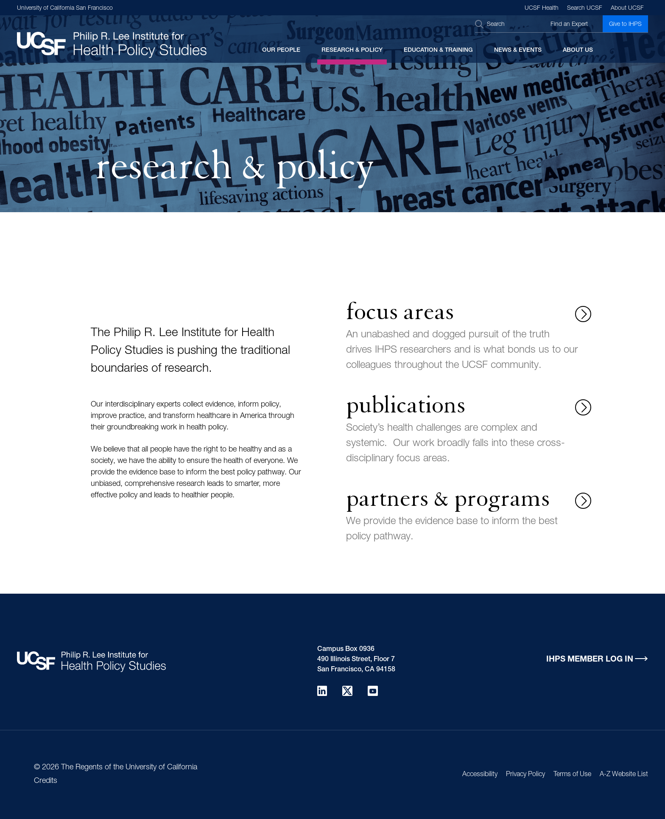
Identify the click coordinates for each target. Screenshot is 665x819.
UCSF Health (542, 8)
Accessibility (479, 774)
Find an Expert (569, 25)
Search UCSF (584, 8)
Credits (45, 781)
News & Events (518, 50)
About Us (578, 50)
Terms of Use (572, 774)
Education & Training (438, 50)
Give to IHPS (625, 25)
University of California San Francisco (65, 8)
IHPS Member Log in (589, 660)
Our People (281, 50)
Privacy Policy (525, 774)
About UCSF (627, 8)
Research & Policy (352, 50)
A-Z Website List (624, 774)
